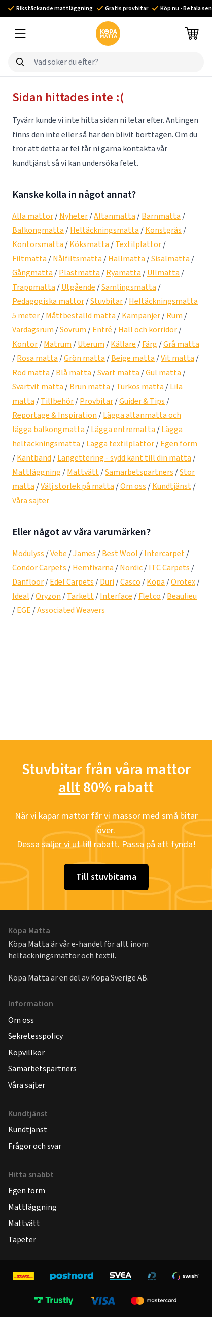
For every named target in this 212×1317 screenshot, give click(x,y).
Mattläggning (36, 472)
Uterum (91, 344)
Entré (102, 329)
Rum (174, 315)
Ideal (20, 596)
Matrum (58, 344)
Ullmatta (163, 272)
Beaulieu (182, 596)
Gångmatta (32, 272)
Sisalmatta (170, 258)
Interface (116, 596)
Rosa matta (37, 358)
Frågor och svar (34, 1146)
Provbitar (96, 400)
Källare (123, 344)
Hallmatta (126, 258)
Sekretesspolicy (35, 1036)
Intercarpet (164, 553)
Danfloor (28, 581)
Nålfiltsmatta (77, 258)
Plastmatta (79, 272)
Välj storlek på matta (77, 486)
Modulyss (28, 553)
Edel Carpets (72, 581)
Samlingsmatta (128, 287)
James (84, 553)
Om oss (133, 486)
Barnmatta (161, 215)
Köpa (156, 581)
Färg (149, 344)
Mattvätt (83, 472)
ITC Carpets (169, 567)
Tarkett (80, 596)
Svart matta (118, 372)
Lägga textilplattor (120, 443)
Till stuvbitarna (106, 877)
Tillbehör (57, 400)
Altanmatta (114, 215)
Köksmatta (89, 244)
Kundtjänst (171, 486)
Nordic (131, 567)
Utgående (78, 287)
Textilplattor (138, 244)
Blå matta (73, 372)
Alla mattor (32, 215)
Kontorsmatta (37, 244)
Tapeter (22, 1239)
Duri (107, 581)
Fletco (149, 596)
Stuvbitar (106, 301)
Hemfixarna (93, 567)
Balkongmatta (38, 230)
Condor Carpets (39, 567)
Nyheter (73, 215)
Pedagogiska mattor (48, 301)
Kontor (25, 344)
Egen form (178, 443)
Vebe (58, 553)
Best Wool (120, 553)
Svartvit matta (37, 386)
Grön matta (84, 358)
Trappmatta (33, 287)
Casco (130, 581)
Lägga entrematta (123, 429)
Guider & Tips (142, 400)
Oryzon (48, 596)
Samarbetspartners (139, 472)
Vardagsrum (33, 329)
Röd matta (31, 372)
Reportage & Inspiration (54, 415)
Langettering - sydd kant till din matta (124, 457)
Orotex (183, 581)
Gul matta (163, 372)
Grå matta (181, 344)
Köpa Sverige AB (119, 977)
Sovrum (73, 329)
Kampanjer (141, 315)
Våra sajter (30, 500)
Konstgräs (163, 230)
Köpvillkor (26, 1052)
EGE (24, 610)
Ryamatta (123, 272)
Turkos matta (140, 386)
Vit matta (177, 358)
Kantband (34, 457)
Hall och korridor (147, 329)
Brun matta (89, 386)
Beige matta (133, 358)
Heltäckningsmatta (104, 230)
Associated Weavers (71, 610)
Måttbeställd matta (81, 315)
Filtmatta (29, 258)
